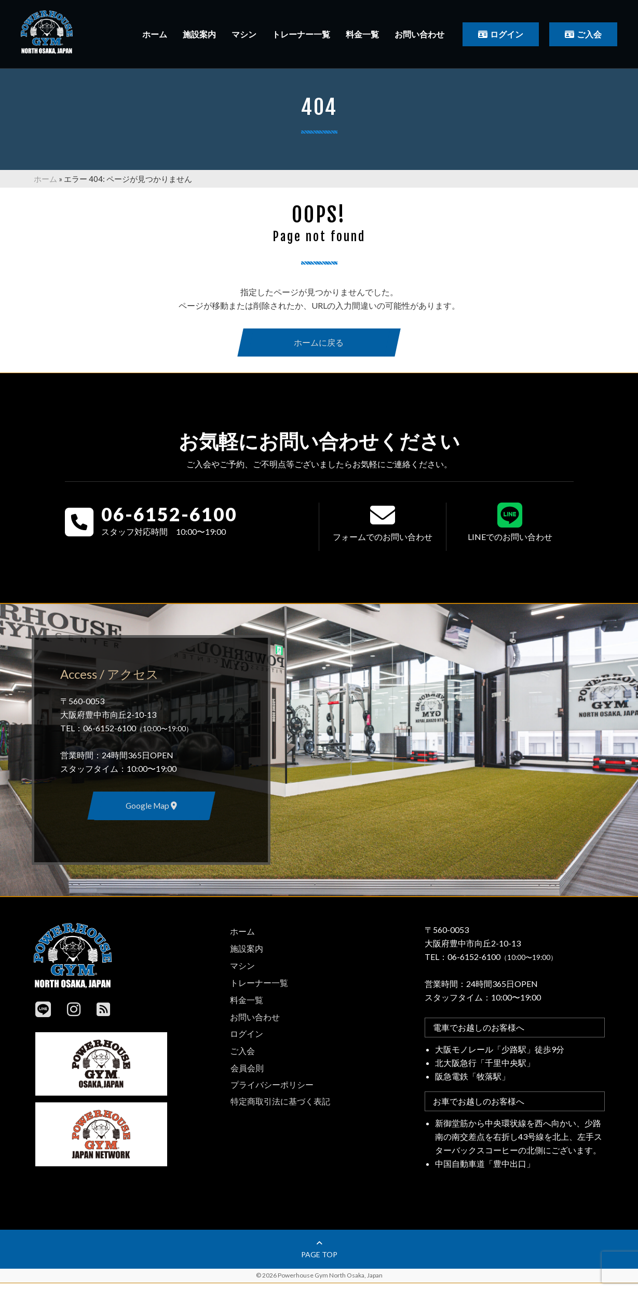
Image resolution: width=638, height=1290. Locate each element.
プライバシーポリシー (272, 1087)
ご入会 (589, 34)
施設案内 (199, 34)
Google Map (151, 811)
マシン (244, 34)
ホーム (154, 34)
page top (319, 1256)
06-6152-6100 (169, 518)
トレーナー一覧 (301, 34)
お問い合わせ (419, 34)
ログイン (506, 34)
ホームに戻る (319, 344)
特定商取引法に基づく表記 (280, 1104)
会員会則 (247, 1071)
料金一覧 (362, 34)
